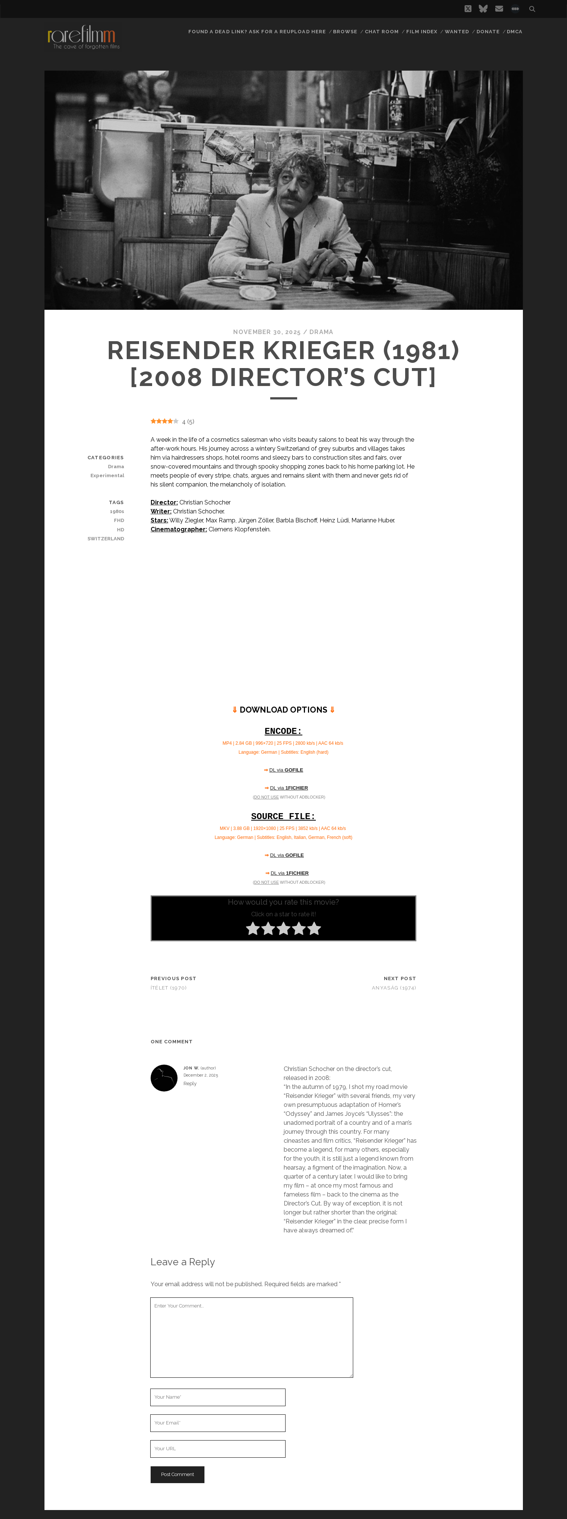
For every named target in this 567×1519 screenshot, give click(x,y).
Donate (488, 31)
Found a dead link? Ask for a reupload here (257, 31)
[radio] (253, 929)
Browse (345, 31)
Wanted (457, 31)
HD (120, 529)
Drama (321, 332)
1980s (117, 511)
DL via (286, 770)
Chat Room (382, 31)
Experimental (107, 475)
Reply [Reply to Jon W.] (190, 1083)
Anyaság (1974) (394, 988)
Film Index (421, 31)
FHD (119, 520)
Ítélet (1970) (169, 988)
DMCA (515, 31)
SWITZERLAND (105, 538)
